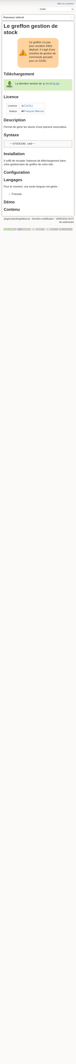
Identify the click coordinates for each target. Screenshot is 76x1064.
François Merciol (34, 209)
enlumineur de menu (22, 48)
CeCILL (28, 204)
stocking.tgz (52, 182)
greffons (12, 41)
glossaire (16, 45)
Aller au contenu (65, 3)
